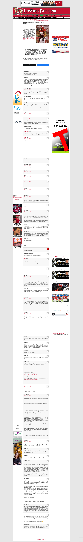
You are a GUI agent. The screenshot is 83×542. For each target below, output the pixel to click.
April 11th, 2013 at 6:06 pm (27, 343)
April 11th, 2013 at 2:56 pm (27, 165)
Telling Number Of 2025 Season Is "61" (17, 209)
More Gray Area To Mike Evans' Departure (17, 232)
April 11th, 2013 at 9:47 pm (27, 395)
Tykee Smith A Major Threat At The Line (60, 298)
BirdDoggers (26, 180)
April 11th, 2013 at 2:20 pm (27, 89)
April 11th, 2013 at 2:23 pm (27, 97)
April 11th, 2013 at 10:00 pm (27, 449)
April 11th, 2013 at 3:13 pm (27, 189)
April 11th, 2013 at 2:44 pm (27, 132)
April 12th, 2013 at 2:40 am (27, 461)
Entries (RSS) (38, 539)
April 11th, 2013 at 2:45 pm (27, 138)
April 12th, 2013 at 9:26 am (27, 479)
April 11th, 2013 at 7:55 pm (27, 362)
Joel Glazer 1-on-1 (15, 198)
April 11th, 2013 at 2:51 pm (27, 159)
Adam (25, 258)
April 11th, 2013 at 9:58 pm (27, 441)
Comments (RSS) (44, 539)
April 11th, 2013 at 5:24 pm (27, 298)
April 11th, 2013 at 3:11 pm (27, 181)
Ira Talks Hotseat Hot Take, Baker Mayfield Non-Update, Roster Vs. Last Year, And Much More (60, 277)
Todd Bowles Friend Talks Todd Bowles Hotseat (60, 288)
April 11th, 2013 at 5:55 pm (27, 313)
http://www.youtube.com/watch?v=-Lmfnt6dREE (30, 374)
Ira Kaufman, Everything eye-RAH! (17, 197)
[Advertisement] (17, 36)
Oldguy (25, 137)
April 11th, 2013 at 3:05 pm (27, 176)
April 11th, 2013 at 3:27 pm (27, 196)
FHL (13, 196)
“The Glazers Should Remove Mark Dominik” (31, 19)
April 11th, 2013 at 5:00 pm (27, 276)
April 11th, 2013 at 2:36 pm (27, 118)
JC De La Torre (26, 131)
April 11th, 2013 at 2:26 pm (27, 103)
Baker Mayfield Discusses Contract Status (17, 220)
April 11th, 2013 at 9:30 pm (27, 386)
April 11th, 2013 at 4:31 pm (27, 259)
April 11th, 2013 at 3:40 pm (27, 211)
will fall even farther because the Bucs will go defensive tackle (28, 38)
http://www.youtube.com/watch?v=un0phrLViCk (31, 379)
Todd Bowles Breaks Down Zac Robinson (17, 243)
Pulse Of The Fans (15, 199)
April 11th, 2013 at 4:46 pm (27, 268)
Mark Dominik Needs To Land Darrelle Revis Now (41, 20)
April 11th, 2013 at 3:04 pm (27, 171)
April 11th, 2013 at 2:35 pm (27, 113)
